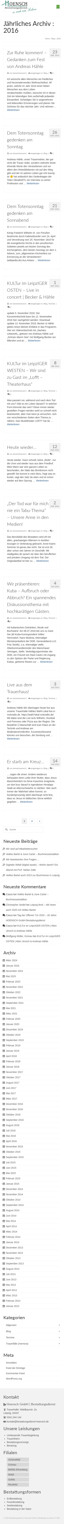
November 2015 (14, 1146)
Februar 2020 (13, 1018)
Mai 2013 (11, 1284)
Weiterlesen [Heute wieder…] (42, 480)
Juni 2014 (11, 1215)
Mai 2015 (11, 1173)
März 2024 (11, 960)
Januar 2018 (12, 1066)
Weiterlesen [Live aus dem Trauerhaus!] (13, 738)
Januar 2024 (12, 965)
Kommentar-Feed (15, 1373)
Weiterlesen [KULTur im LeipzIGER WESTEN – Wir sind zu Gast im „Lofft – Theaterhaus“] (13, 424)
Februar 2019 (13, 1045)
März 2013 (11, 1295)
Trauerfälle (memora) (17, 1343)
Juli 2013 (11, 1274)
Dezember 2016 (14, 1104)
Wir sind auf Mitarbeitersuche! (22, 848)
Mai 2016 (11, 1136)
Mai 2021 (11, 1008)
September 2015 (15, 1157)
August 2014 (12, 1210)
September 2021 (15, 1003)
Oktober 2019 (13, 1034)
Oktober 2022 (13, 992)
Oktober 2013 (13, 1258)
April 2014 (11, 1226)
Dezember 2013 (14, 1247)
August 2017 (12, 1082)
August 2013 (12, 1268)
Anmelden (11, 1362)
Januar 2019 (12, 1050)
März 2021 (11, 1013)
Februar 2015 (13, 1178)
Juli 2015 (11, 1162)
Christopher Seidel (16, 904)
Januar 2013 (12, 1306)
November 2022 (14, 987)
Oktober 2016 (13, 1114)
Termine (51, 304)
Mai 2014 (11, 1221)
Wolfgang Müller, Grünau (19, 936)
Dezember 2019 (14, 1029)
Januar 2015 (12, 1183)
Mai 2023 (11, 976)
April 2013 (11, 1290)
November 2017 (14, 1072)
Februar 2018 (13, 1061)
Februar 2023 (13, 981)
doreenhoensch (19, 73)
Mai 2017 (11, 1093)
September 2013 (15, 1263)
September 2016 (15, 1120)
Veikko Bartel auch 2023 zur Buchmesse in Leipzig (33, 875)
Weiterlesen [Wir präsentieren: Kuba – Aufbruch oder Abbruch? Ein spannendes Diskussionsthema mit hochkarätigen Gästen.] (46, 661)
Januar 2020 (12, 1024)
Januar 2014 (12, 1242)
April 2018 (11, 1056)
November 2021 (14, 997)
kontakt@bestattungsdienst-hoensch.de (26, 1421)
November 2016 (14, 1109)
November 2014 (14, 1194)
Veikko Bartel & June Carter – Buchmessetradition (32, 854)
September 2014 (15, 1205)
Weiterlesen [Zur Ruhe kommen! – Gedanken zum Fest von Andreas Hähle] (13, 110)
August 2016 (12, 1125)
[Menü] (58, 7)
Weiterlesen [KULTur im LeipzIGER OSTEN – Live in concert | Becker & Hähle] (34, 340)
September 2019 (15, 1040)
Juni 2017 (11, 1088)
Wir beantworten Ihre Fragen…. (22, 859)
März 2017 (11, 1098)
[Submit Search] (6, 830)
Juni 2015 (11, 1167)
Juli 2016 (11, 1130)
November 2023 (14, 971)
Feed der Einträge (15, 1368)
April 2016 (11, 1141)
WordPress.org (14, 1378)
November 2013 (14, 1253)
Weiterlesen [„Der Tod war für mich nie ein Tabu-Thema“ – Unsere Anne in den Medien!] (42, 561)
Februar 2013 (13, 1300)
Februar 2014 (13, 1237)
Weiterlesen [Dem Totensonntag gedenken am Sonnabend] (44, 260)
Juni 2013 (11, 1279)
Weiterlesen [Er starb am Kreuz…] (26, 801)
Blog (45, 73)
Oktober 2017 (13, 1077)
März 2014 (11, 1231)
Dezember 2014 (14, 1189)
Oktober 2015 (13, 1151)
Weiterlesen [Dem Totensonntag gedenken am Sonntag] (33, 183)
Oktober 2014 (13, 1199)
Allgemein (11, 1325)
